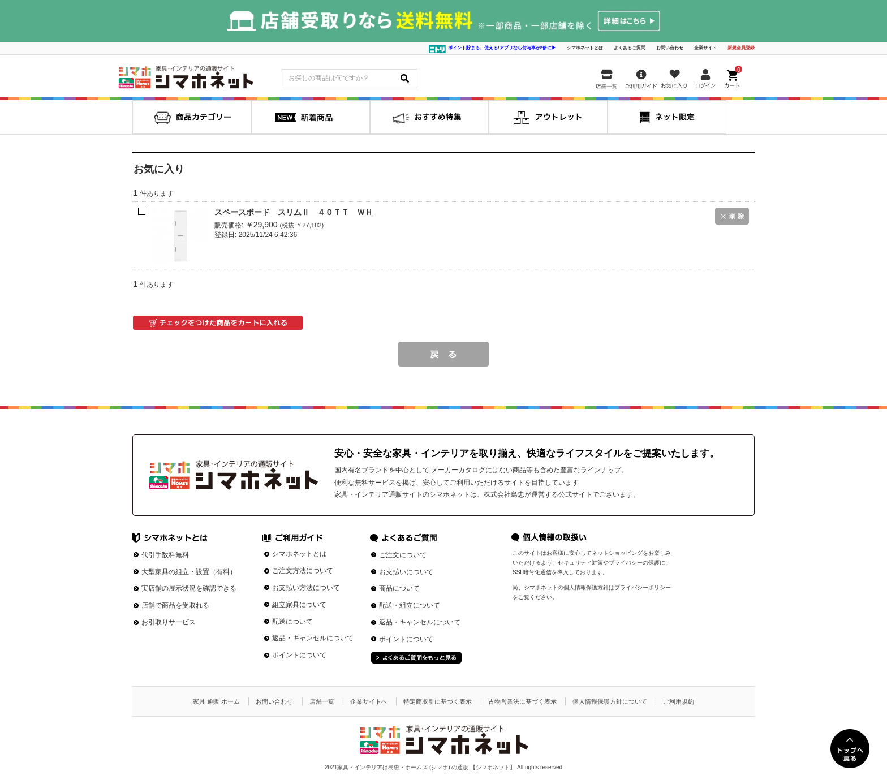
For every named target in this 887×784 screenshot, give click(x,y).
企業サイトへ (368, 701)
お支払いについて (406, 572)
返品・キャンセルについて (313, 638)
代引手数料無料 (165, 555)
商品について (399, 588)
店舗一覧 (321, 701)
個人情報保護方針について (609, 701)
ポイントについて (299, 655)
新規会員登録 (741, 47)
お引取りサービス (168, 622)
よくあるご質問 (629, 47)
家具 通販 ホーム (216, 701)
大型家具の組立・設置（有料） (188, 572)
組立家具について (299, 605)
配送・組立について (409, 605)
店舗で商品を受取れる (175, 605)
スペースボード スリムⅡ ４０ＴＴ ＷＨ (293, 212)
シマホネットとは (585, 47)
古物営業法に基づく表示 (522, 701)
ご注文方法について (302, 571)
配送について (292, 622)
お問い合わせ (669, 47)
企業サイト (705, 47)
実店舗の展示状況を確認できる (188, 588)
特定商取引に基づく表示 (437, 701)
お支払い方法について (306, 588)
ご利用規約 (678, 701)
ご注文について (403, 555)
